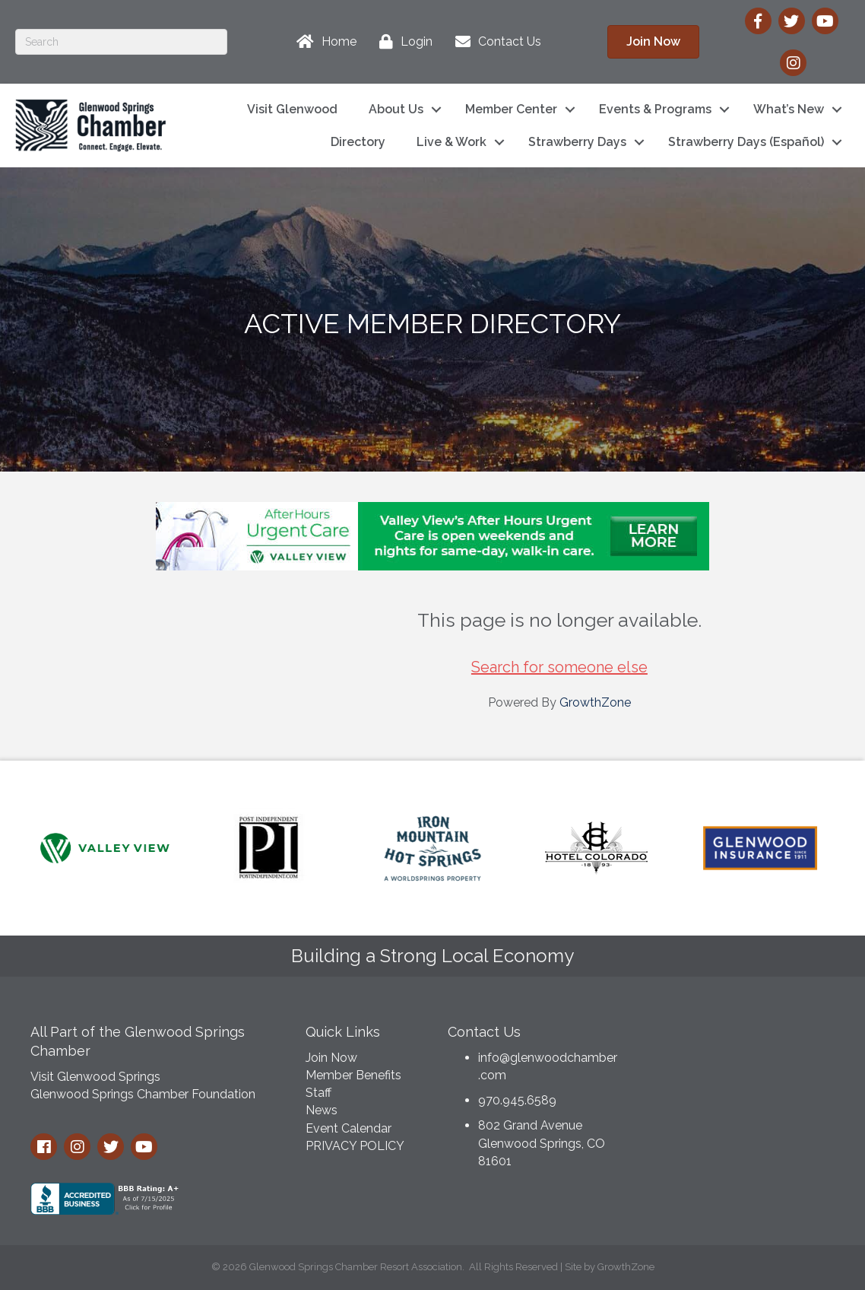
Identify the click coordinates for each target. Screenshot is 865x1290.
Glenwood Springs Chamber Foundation (142, 1094)
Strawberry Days (577, 142)
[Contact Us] (494, 42)
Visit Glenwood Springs (95, 1076)
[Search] (121, 42)
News (321, 1110)
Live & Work (451, 142)
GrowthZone (595, 702)
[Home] (322, 42)
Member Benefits (353, 1075)
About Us (396, 109)
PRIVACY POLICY (355, 1146)
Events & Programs (655, 109)
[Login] (402, 42)
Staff (318, 1092)
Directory (358, 142)
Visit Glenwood (292, 109)
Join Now (331, 1057)
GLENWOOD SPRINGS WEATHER (741, 1072)
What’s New (788, 109)
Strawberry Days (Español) (746, 142)
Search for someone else (559, 667)
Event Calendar (348, 1128)
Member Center (511, 109)
